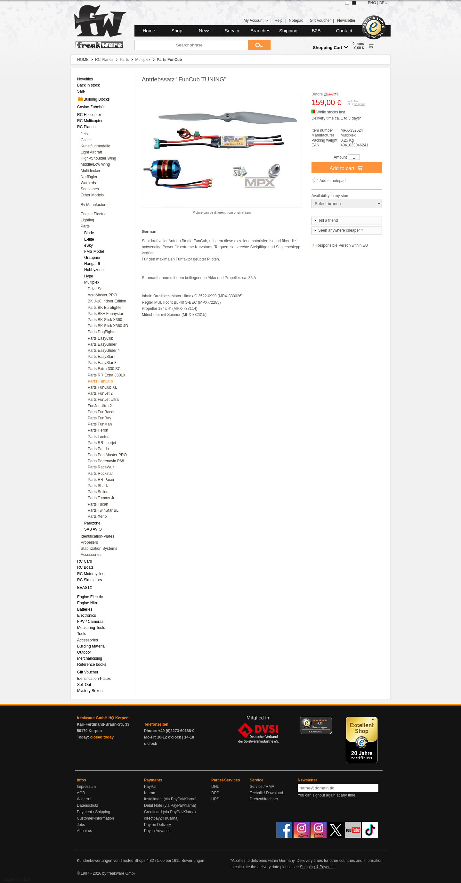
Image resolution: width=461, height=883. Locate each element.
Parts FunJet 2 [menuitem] (100, 393)
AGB (81, 793)
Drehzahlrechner (264, 799)
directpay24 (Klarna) (161, 818)
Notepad (296, 20)
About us (84, 831)
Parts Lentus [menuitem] (98, 436)
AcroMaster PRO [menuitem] (102, 295)
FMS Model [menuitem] (94, 251)
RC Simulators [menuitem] (89, 580)
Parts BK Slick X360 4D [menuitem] (108, 326)
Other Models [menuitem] (92, 195)
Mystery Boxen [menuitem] (89, 691)
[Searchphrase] (191, 45)
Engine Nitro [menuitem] (87, 603)
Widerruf (84, 799)
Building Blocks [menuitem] (93, 99)
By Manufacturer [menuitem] (95, 204)
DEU (383, 3)
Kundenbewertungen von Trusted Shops (111, 860)
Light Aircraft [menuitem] (91, 152)
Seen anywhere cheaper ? (338, 230)
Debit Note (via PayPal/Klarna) (170, 805)
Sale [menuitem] (81, 91)
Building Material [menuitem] (91, 646)
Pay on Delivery (157, 824)
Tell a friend (325, 220)
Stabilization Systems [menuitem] (99, 548)
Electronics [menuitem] (86, 615)
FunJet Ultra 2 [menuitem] (100, 406)
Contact (344, 30)
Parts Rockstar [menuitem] (100, 473)
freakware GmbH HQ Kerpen (102, 718)
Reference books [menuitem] (91, 664)
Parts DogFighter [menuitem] (102, 332)
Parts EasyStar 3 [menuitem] (102, 362)
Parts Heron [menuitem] (98, 430)
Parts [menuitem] (85, 226)
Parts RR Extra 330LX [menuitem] (106, 375)
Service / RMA (262, 786)
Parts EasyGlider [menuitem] (102, 344)
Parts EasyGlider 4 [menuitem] (104, 350)
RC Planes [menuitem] (86, 127)
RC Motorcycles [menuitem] (90, 574)
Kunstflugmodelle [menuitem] (95, 146)
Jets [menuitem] (84, 134)
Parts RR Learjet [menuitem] (102, 443)
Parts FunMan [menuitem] (100, 424)
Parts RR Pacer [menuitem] (101, 479)
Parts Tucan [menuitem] (98, 504)
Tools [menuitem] (81, 633)
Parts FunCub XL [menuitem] (102, 387)
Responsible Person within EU (342, 245)
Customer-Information (95, 818)
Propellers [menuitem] (89, 542)
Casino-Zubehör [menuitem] (91, 107)
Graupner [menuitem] (92, 257)
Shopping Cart (330, 47)
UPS (215, 799)
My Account (256, 20)
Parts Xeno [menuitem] (97, 516)
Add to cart (347, 168)
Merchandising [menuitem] (89, 658)
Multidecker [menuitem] (90, 171)
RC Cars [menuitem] (84, 561)
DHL (215, 786)
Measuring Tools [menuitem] (91, 627)
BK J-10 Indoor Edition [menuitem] (107, 301)
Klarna (149, 793)
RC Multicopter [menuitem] (89, 121)
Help (279, 20)
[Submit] (259, 45)
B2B (316, 30)
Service (232, 30)
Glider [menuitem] (86, 140)
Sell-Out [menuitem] (84, 684)
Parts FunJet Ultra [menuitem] (103, 399)
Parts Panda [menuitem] (98, 449)
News (205, 30)
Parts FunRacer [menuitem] (101, 412)
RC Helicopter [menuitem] (89, 114)
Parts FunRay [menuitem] (99, 418)
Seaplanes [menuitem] (90, 189)
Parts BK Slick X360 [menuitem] (105, 320)
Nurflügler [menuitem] (89, 177)
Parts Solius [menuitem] (98, 492)
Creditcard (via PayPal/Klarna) (170, 812)
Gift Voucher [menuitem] (87, 672)
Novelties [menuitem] (85, 79)
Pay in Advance (157, 831)
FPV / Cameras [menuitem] (90, 621)
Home (149, 30)
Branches (261, 30)
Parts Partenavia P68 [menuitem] (106, 461)
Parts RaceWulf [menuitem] (101, 467)
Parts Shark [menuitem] (98, 485)
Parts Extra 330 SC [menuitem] (104, 369)
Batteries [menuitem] (84, 609)
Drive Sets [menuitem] (96, 289)
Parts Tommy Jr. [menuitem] (101, 498)
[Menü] (328, 720)
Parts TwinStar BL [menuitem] (103, 510)
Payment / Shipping (93, 812)
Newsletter (346, 20)
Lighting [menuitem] (87, 220)
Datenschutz (87, 805)
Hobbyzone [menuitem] (94, 270)
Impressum (86, 786)
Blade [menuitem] (89, 233)
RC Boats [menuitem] (85, 567)
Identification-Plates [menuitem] (97, 536)
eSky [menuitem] (88, 245)
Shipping (288, 30)
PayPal (150, 786)
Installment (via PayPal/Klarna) (170, 799)
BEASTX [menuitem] (84, 587)
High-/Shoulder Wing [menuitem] (98, 158)
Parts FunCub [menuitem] (100, 381)
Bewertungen (193, 860)
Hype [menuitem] (88, 276)
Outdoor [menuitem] (84, 652)
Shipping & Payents (317, 867)
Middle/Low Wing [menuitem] (95, 164)
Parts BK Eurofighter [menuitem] (105, 307)
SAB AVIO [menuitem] (92, 529)
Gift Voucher (320, 20)
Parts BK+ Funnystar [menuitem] (105, 313)
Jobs (81, 824)
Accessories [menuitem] (91, 554)
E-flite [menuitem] (89, 239)
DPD (215, 793)
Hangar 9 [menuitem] (92, 263)
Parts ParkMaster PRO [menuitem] (107, 455)
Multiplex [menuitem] (91, 282)
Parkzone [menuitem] (92, 523)
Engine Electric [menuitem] (93, 214)
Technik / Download (266, 793)
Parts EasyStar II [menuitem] (102, 356)
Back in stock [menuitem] (88, 85)
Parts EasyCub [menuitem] (100, 338)
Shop (176, 30)
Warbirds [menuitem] (88, 183)
